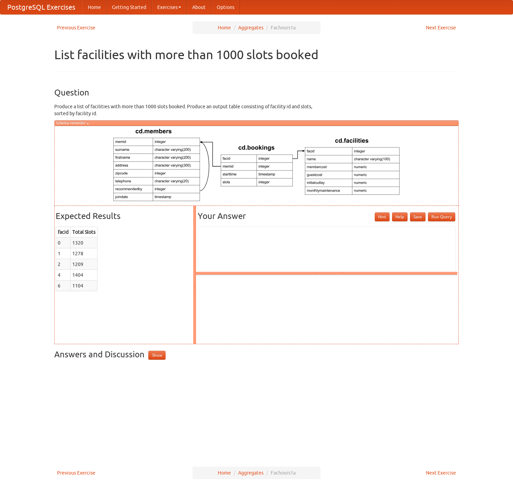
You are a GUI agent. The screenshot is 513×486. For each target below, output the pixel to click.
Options (225, 7)
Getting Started (129, 7)
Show (157, 355)
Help (399, 216)
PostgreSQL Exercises (41, 7)
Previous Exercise (76, 27)
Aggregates (250, 27)
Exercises (169, 7)
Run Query (441, 216)
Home (94, 7)
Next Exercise (441, 27)
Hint (382, 216)
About (199, 7)
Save (417, 216)
